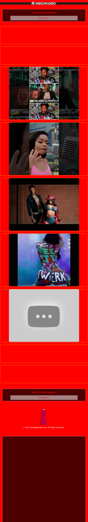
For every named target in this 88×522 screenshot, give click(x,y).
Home (43, 411)
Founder (43, 424)
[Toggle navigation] (44, 409)
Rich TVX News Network (44, 13)
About (43, 413)
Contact (43, 421)
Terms (43, 415)
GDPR (43, 419)
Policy (43, 417)
